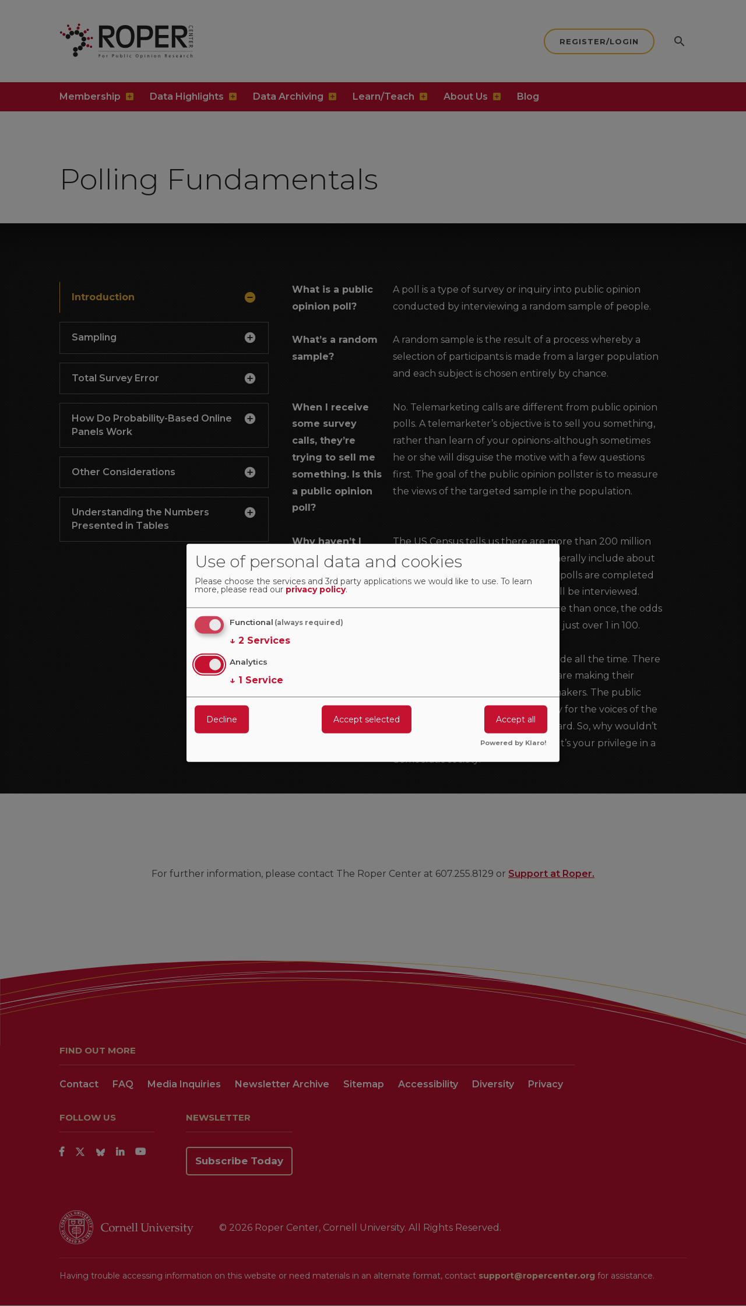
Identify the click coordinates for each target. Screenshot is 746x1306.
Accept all (516, 719)
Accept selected (366, 719)
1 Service (256, 680)
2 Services (260, 641)
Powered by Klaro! (513, 743)
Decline (221, 719)
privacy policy (316, 590)
